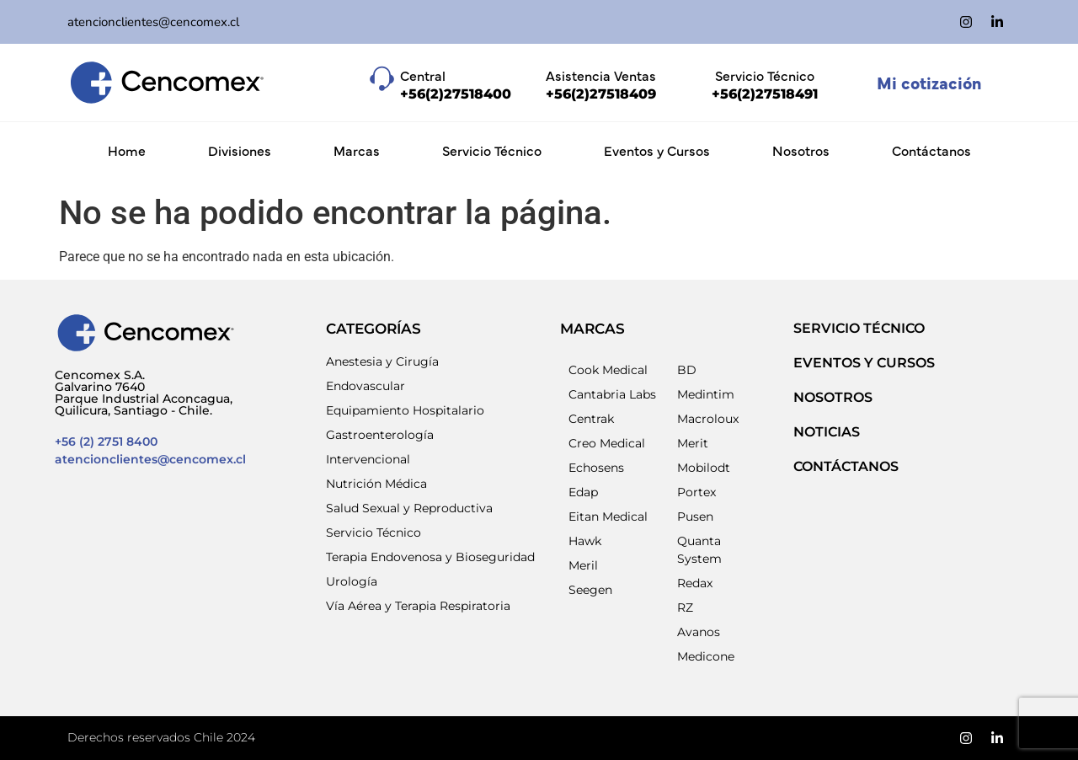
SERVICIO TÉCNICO (859, 328)
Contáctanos (931, 150)
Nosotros (801, 150)
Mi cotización (929, 82)
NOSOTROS (833, 397)
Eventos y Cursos (657, 150)
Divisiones (239, 150)
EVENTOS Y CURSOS (864, 363)
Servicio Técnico (492, 150)
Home (127, 150)
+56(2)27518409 (601, 94)
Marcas (357, 150)
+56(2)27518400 (455, 94)
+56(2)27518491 (765, 94)
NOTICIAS (826, 432)
